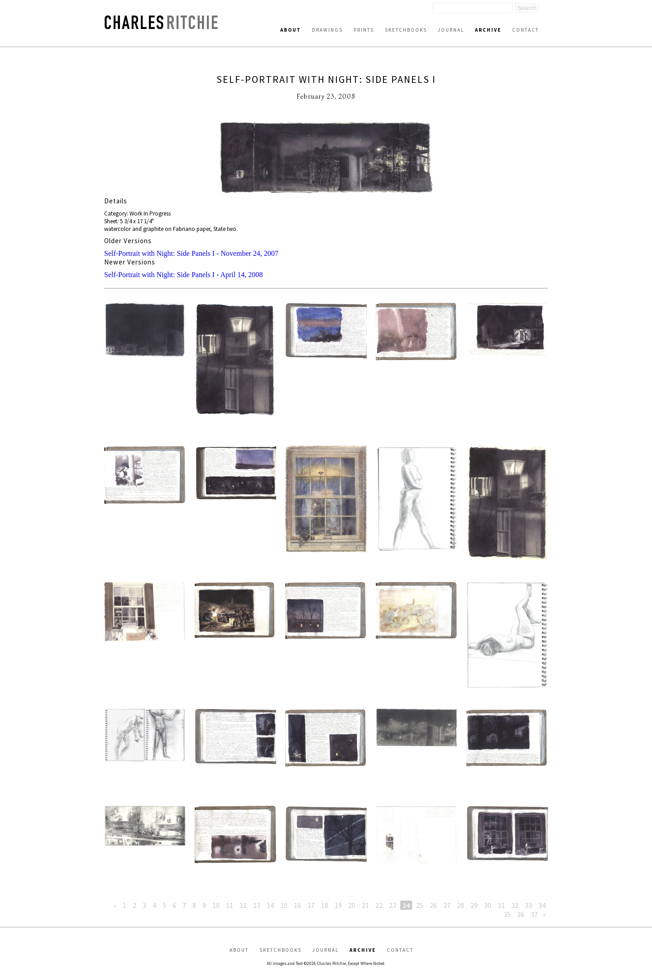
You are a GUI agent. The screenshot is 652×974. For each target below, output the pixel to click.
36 (520, 914)
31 (501, 905)
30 (487, 905)
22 (379, 905)
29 (474, 905)
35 (507, 914)
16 (297, 905)
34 (542, 905)
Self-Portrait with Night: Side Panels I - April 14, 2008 (183, 274)
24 (406, 905)
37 (534, 914)
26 (433, 905)
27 (447, 905)
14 (270, 905)
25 (419, 905)
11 (229, 905)
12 (243, 905)
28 (460, 905)
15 (284, 905)
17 (311, 905)
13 (256, 905)
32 (514, 905)
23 (392, 905)
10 (216, 905)
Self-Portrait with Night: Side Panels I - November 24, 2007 (191, 253)
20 (351, 905)
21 (365, 905)
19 (338, 905)
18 (324, 905)
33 (528, 905)
